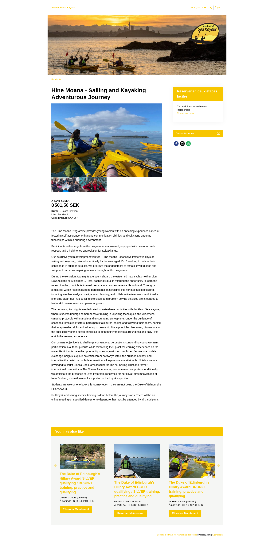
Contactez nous (185, 113)
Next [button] (218, 465)
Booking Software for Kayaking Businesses (177, 535)
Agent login (217, 535)
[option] (65, 184)
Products (56, 79)
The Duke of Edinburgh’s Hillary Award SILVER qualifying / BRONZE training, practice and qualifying (80, 483)
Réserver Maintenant (76, 509)
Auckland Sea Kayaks (63, 7)
